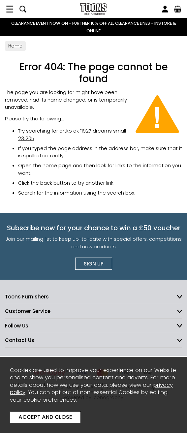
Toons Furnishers (93, 9)
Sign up (94, 263)
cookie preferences (49, 400)
